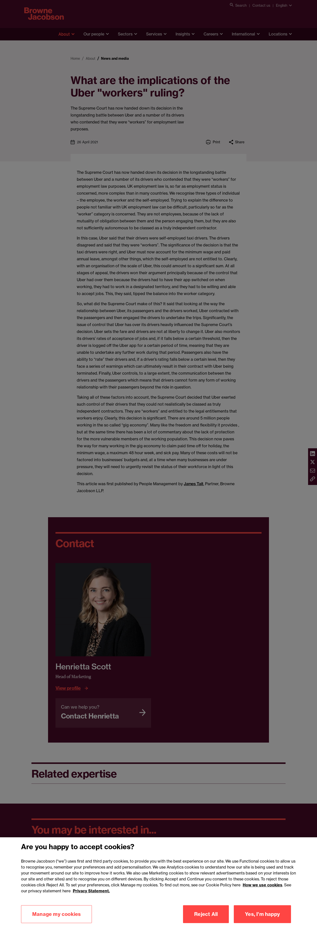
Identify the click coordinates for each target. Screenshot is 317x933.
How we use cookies (262, 891)
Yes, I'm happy (262, 920)
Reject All (206, 920)
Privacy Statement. (91, 897)
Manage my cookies (56, 920)
